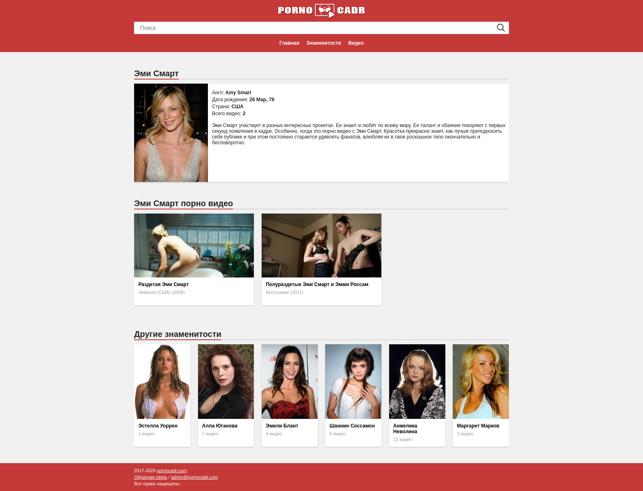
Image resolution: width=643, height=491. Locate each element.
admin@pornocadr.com (194, 477)
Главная (289, 43)
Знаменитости (323, 43)
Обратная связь (150, 477)
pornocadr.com (172, 470)
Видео (356, 43)
